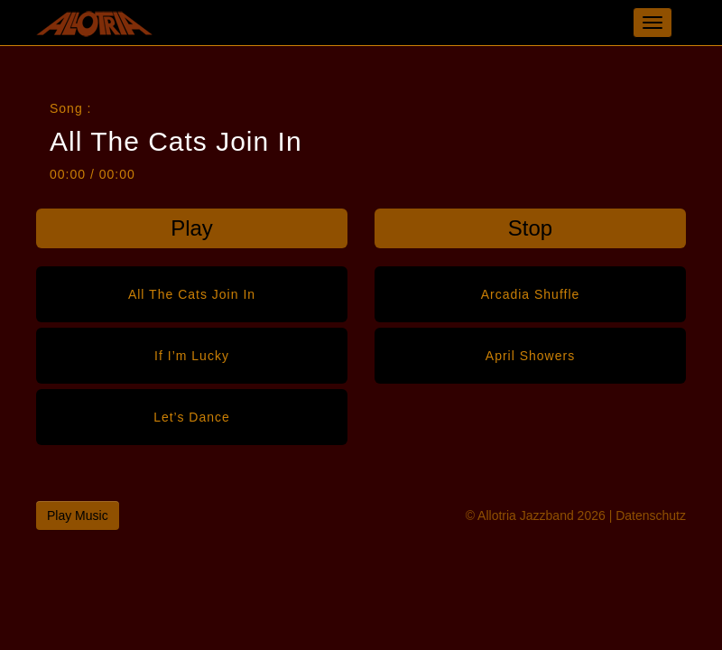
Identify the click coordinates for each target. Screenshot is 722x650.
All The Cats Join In (191, 294)
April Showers (530, 355)
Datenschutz (651, 515)
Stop (530, 228)
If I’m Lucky (191, 355)
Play (192, 228)
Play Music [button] (77, 515)
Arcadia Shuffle (530, 294)
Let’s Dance (191, 417)
